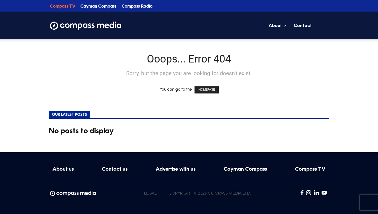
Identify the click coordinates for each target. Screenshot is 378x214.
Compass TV (62, 6)
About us (63, 169)
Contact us (115, 169)
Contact (303, 26)
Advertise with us (176, 169)
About (277, 26)
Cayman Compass (98, 6)
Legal (150, 194)
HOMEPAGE (206, 89)
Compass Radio (137, 6)
